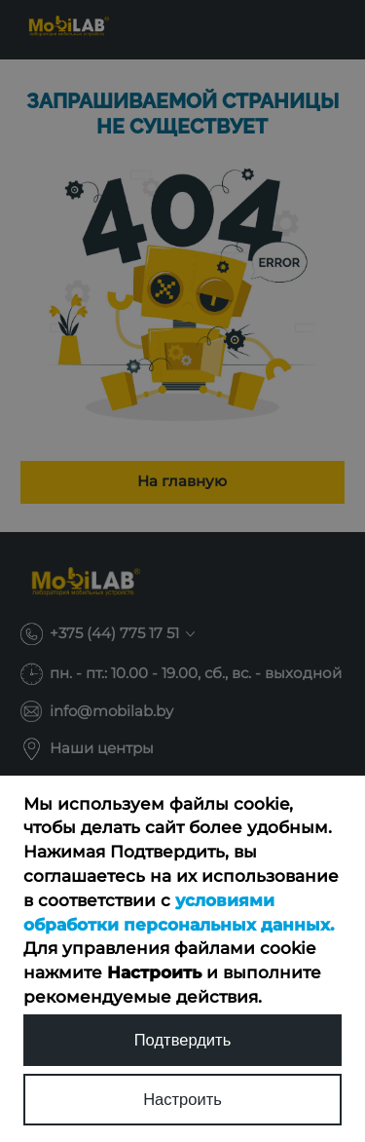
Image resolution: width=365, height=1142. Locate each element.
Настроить (182, 1099)
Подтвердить (183, 1040)
